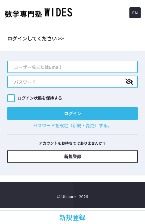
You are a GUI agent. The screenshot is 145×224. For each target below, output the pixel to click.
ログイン (72, 113)
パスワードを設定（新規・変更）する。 (72, 125)
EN (135, 12)
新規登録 (72, 156)
